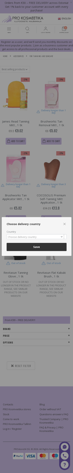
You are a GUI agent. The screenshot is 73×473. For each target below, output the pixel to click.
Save (36, 247)
